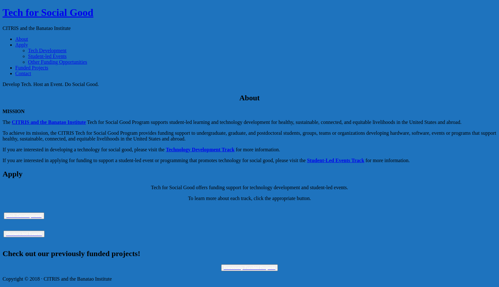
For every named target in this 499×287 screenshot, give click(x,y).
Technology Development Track (200, 149)
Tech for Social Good (48, 12)
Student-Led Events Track (335, 160)
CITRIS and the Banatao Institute (49, 122)
